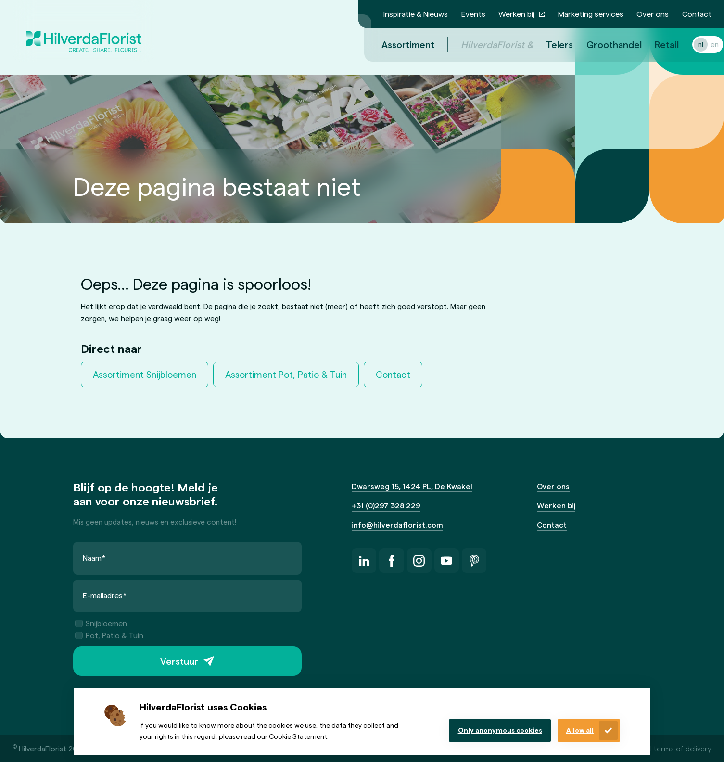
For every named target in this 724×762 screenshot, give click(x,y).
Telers (547, 44)
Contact (696, 13)
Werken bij (516, 13)
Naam (94, 557)
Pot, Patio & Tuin (109, 635)
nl (689, 44)
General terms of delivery (668, 748)
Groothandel (602, 44)
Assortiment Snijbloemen (144, 374)
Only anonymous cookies (500, 730)
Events (473, 13)
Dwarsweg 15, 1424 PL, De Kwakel (412, 486)
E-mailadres (105, 594)
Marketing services (590, 13)
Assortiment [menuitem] (396, 44)
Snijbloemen (101, 622)
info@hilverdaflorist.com (397, 524)
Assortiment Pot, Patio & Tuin (286, 374)
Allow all (580, 730)
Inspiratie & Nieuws (415, 13)
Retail (655, 44)
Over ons (652, 13)
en (703, 44)
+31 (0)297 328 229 (386, 505)
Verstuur (179, 661)
